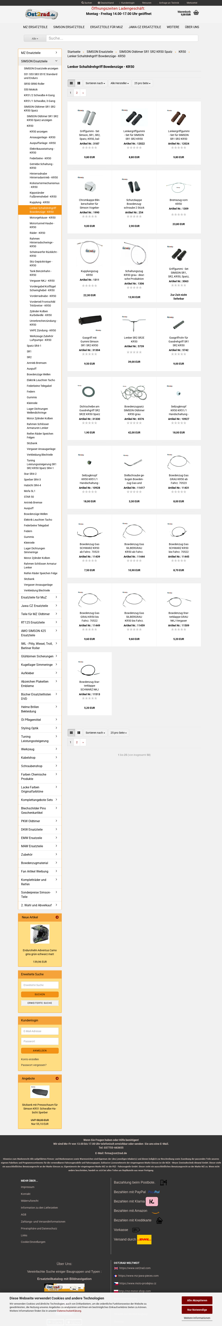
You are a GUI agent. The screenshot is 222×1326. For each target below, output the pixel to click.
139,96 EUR (40, 961)
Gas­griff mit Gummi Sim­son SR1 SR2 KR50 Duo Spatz (90, 341)
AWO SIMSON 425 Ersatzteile (33, 633)
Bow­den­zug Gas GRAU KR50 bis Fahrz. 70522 (89, 616)
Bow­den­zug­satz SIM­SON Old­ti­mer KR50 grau (134, 410)
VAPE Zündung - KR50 (43, 330)
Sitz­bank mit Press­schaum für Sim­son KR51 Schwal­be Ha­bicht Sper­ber (40, 1108)
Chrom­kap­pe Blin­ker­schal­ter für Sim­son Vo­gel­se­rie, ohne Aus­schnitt (89, 204)
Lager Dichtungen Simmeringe (34, 550)
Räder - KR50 (37, 232)
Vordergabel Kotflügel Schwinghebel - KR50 (43, 288)
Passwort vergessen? (34, 1065)
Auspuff (31, 368)
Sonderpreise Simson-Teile (36, 895)
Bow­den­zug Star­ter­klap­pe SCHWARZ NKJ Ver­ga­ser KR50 (89, 685)
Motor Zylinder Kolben (40, 418)
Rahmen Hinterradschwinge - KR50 (42, 242)
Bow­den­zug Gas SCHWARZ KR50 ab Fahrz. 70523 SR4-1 (89, 548)
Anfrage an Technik (168, 3)
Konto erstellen (30, 1059)
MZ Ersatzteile (35, 27)
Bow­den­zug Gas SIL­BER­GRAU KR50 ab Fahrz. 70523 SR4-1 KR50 (134, 548)
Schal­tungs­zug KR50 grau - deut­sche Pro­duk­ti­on (134, 275)
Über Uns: (64, 1264)
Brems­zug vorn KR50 (179, 201)
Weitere (173, 27)
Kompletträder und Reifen (33, 882)
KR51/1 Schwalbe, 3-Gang (39, 100)
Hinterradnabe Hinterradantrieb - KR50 (44, 175)
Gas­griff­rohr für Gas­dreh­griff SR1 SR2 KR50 (179, 341)
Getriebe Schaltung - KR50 (42, 166)
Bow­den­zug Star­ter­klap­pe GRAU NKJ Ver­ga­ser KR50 (179, 617)
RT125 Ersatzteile (33, 622)
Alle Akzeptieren (197, 1300)
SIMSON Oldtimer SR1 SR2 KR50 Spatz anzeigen (42, 118)
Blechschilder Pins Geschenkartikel (33, 810)
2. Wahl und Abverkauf (36, 905)
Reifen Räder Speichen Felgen (40, 435)
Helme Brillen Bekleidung (30, 709)
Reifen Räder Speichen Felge (40, 573)
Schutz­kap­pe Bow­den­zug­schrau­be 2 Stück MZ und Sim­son (134, 204)
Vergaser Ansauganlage (41, 448)
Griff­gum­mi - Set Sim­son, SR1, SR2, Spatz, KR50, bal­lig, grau (89, 135)
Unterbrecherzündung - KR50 (43, 322)
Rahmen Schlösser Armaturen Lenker (38, 426)
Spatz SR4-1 (34, 345)
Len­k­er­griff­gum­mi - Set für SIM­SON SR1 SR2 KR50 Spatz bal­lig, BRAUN (178, 135)
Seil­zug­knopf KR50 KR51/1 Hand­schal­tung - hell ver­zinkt (179, 410)
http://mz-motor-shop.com (135, 1291)
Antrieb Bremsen (37, 362)
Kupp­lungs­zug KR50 (89, 273)
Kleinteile (32, 403)
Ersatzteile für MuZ (106, 27)
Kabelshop (28, 757)
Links (24, 1235)
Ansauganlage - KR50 (42, 137)
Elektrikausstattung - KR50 (42, 150)
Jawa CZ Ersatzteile (145, 27)
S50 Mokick (31, 89)
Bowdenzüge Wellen (39, 374)
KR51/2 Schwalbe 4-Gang (39, 95)
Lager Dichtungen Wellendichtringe (37, 410)
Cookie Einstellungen (33, 1241)
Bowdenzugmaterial (34, 863)
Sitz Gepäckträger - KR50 (41, 263)
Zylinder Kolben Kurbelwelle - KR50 (41, 313)
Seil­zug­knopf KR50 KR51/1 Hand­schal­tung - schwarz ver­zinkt (90, 479)
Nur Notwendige (197, 1309)
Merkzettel (191, 3)
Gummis (32, 397)
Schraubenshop (31, 766)
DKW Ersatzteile (32, 829)
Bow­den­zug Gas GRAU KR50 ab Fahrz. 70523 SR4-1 (178, 479)
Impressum (27, 1187)
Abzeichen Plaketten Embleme (35, 684)
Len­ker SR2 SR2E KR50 (134, 339)
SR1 (29, 351)
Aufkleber (27, 673)
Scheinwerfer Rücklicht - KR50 (44, 253)
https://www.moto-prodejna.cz (137, 1283)
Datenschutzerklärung (69, 1310)
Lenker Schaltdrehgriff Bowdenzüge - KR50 (43, 210)
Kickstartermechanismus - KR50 (44, 185)
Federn (31, 391)
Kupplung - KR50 (40, 202)
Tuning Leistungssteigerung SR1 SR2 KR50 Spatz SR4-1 (42, 464)
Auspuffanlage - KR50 (43, 143)
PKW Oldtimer (30, 821)
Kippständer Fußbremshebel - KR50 (43, 194)
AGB (23, 1214)
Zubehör (26, 854)
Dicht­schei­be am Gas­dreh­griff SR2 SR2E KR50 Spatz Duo (89, 410)
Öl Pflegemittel (31, 720)
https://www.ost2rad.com (134, 1268)
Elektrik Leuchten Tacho (41, 380)
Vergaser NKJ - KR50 (42, 280)
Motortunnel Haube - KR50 (42, 225)
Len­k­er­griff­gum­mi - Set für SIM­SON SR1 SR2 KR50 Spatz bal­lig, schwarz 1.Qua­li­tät (134, 135)
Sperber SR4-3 (32, 479)
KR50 (30, 125)
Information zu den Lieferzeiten (39, 1207)
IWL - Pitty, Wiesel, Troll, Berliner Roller (37, 646)
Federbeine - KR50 (40, 158)
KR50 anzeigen (39, 131)
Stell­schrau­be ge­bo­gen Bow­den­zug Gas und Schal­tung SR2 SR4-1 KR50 (134, 479)
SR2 (29, 357)
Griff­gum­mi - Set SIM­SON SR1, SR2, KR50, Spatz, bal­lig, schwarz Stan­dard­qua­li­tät (178, 272)
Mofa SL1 (29, 491)
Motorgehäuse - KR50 (43, 217)
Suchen (86, 3)
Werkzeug (27, 749)
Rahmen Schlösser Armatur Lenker (40, 565)
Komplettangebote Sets (37, 800)
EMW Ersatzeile (31, 838)
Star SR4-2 (30, 473)
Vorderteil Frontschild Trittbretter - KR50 (42, 303)
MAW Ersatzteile (32, 846)
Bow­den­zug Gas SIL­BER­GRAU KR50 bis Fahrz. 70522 (134, 617)
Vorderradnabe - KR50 (43, 296)
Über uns (192, 27)
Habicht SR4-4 (32, 485)
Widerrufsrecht (30, 1200)
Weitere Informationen (197, 1317)
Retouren (145, 3)
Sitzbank (32, 443)
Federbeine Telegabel (39, 385)
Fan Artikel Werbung (34, 871)
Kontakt (25, 1193)
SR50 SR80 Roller (34, 83)
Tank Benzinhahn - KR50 (41, 273)
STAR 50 (29, 496)
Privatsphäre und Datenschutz (39, 1228)
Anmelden (40, 1050)
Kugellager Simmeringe (37, 665)
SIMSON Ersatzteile (69, 27)
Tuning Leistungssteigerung (35, 739)
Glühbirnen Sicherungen (37, 656)
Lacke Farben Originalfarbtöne (32, 789)
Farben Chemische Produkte (33, 777)
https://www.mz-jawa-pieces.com (138, 1275)
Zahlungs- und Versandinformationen (43, 1221)
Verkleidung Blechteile (40, 454)
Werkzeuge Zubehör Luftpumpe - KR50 (41, 338)
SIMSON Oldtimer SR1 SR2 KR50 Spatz (39, 108)
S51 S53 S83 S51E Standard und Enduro (40, 76)
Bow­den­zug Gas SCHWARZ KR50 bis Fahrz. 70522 (179, 548)
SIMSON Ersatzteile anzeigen (41, 68)
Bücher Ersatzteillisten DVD (36, 697)
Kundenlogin (127, 3)
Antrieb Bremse (33, 502)
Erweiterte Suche (40, 1003)
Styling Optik (29, 728)
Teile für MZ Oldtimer (35, 614)
